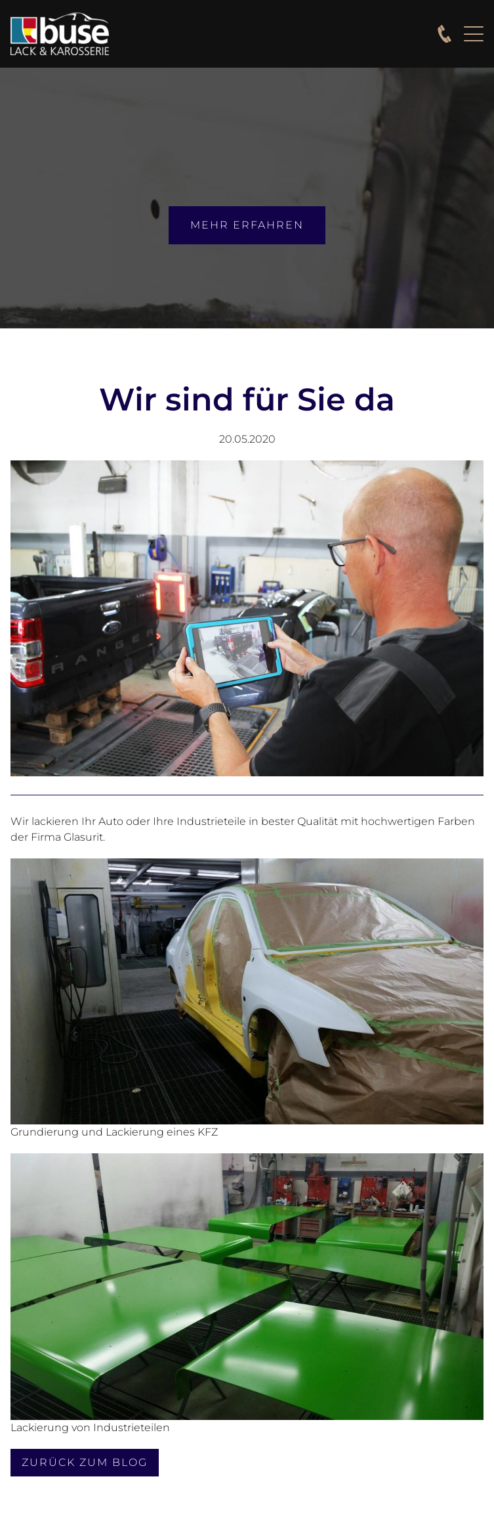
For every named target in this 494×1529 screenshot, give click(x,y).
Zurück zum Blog (85, 1462)
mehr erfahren (247, 225)
